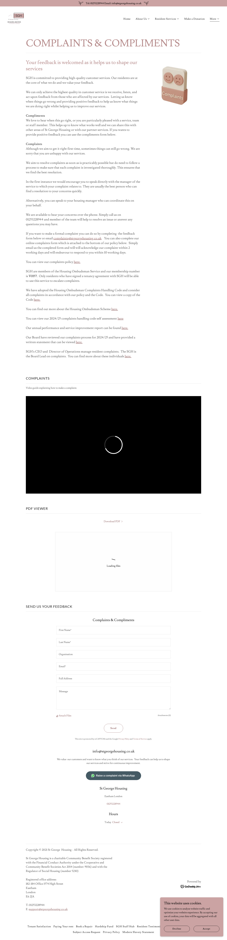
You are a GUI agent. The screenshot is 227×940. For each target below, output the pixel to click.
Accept (206, 928)
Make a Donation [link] (194, 18)
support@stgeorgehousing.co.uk (48, 909)
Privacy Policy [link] (123, 739)
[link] (16, 17)
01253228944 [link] (113, 803)
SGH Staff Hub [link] (125, 926)
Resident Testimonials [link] (150, 926)
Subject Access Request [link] (86, 932)
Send (113, 728)
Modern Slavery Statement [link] (138, 932)
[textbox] (113, 630)
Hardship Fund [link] (104, 926)
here (77, 262)
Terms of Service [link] (140, 739)
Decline (176, 928)
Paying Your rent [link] (63, 926)
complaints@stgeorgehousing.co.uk (77, 238)
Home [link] (127, 18)
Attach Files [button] (65, 715)
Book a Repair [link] (84, 926)
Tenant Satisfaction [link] (39, 926)
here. (37, 300)
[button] (143, 19)
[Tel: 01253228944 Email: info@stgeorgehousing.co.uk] (113, 3)
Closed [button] (115, 822)
